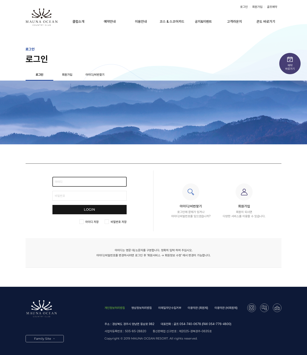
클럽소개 (78, 22)
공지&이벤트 (203, 22)
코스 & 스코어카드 (172, 22)
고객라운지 (234, 22)
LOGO (42, 17)
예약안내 (110, 22)
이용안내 (141, 22)
